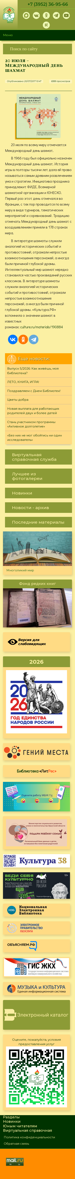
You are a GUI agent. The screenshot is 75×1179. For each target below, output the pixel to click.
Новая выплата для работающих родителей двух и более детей (33, 411)
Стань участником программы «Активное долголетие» (31, 424)
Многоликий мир (20, 570)
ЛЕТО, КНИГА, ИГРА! (23, 382)
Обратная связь (16, 1143)
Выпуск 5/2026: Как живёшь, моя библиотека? (33, 371)
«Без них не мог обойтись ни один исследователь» (34, 437)
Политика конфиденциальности (29, 1137)
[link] (37, 49)
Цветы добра (17, 400)
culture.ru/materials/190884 (41, 326)
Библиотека (36, 770)
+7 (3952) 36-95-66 (48, 4)
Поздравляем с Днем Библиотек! (33, 391)
